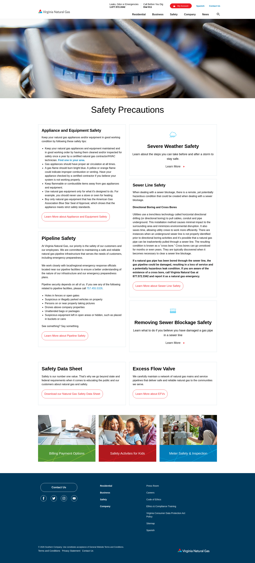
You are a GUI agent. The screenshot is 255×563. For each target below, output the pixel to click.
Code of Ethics (153, 499)
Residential (106, 486)
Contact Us (59, 487)
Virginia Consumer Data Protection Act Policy (165, 515)
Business (105, 492)
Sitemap (150, 523)
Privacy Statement (71, 550)
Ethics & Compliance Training (161, 506)
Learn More (173, 166)
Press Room (152, 486)
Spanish (150, 530)
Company (105, 506)
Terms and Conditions (49, 550)
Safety (103, 499)
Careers (150, 492)
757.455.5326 (95, 288)
